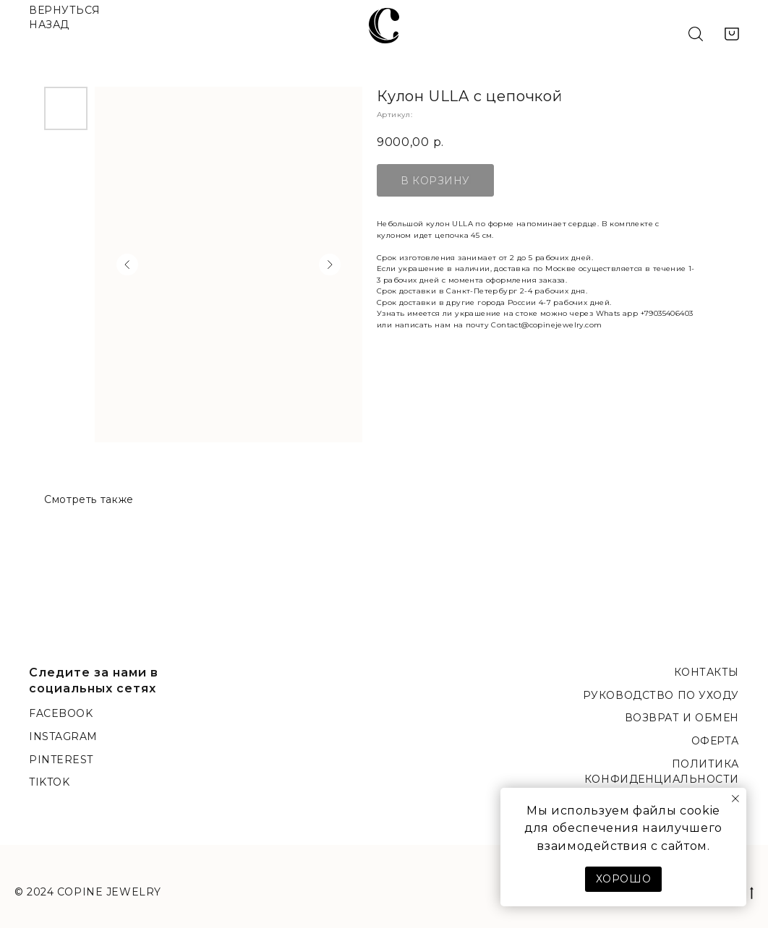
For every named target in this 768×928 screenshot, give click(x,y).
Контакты (706, 672)
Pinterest (61, 759)
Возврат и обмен (682, 717)
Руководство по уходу (661, 695)
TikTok (49, 782)
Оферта (715, 740)
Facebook (61, 713)
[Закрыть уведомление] (735, 798)
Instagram (63, 736)
